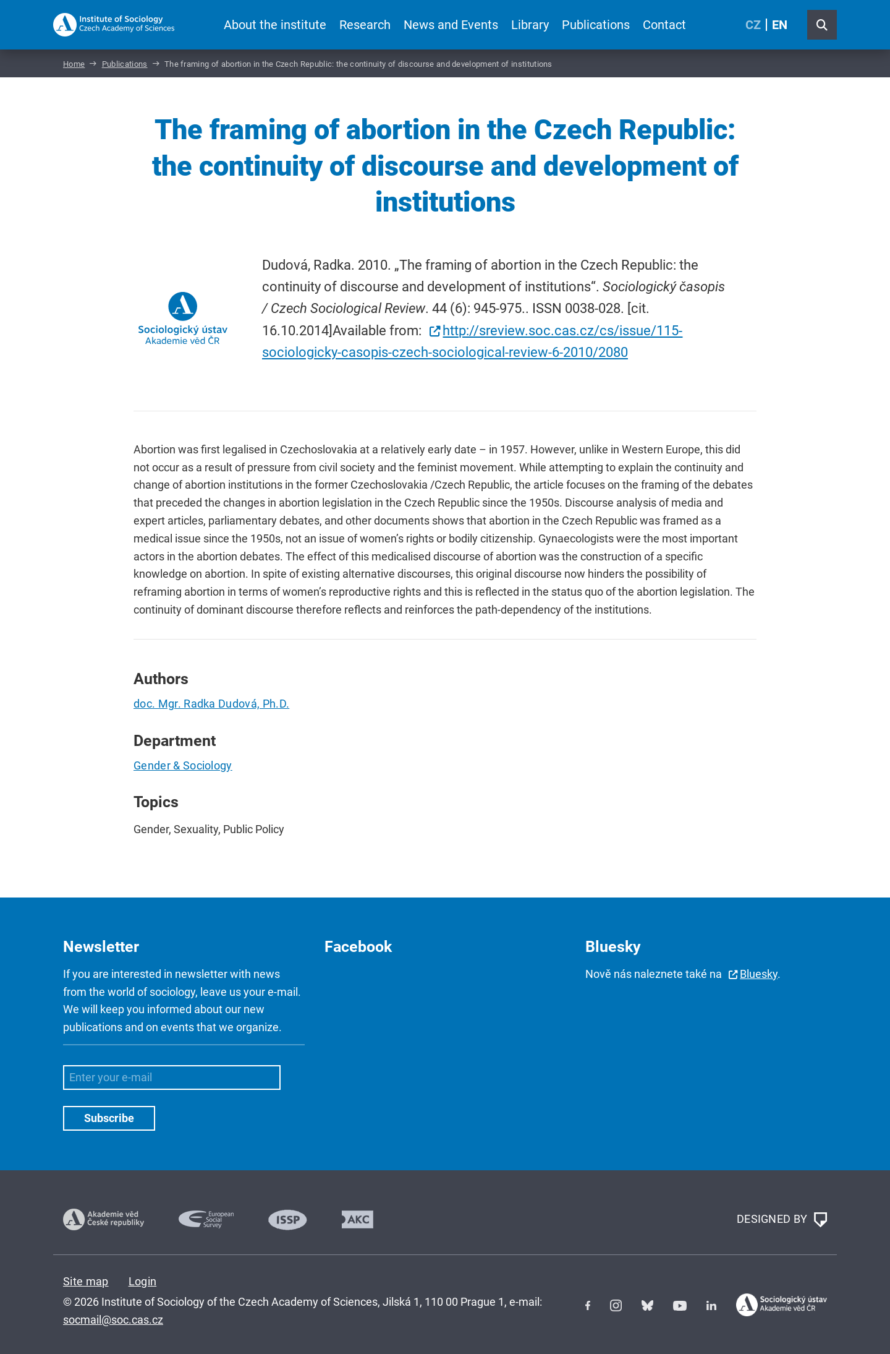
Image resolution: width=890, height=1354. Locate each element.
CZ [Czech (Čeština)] (753, 24)
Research (365, 24)
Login (143, 1281)
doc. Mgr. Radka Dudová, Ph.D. (211, 703)
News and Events (451, 24)
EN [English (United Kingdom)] (779, 24)
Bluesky (759, 973)
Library (530, 24)
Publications (596, 24)
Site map (86, 1281)
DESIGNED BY (782, 1220)
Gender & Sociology (183, 765)
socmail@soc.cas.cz (113, 1319)
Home (74, 64)
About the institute (275, 24)
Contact (664, 24)
